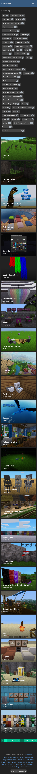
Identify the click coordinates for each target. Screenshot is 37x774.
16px (5, 15)
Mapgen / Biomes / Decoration (13, 69)
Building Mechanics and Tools (13, 23)
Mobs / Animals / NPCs (11, 77)
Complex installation (10, 35)
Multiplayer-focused (10, 81)
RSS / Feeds (30, 760)
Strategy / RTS (28, 119)
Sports (5, 119)
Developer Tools (22, 42)
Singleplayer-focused (10, 115)
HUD (28, 50)
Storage (16, 119)
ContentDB (6, 3)
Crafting (25, 35)
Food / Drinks (8, 50)
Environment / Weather (23, 46)
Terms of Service (27, 757)
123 (31, 740)
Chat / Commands (9, 27)
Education (7, 46)
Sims (16, 111)
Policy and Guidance (9, 760)
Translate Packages (13, 767)
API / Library (7, 19)
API (24, 760)
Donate (19, 760)
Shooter (6, 111)
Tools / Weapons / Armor (23, 123)
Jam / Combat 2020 (21, 54)
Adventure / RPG (18, 15)
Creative (6, 38)
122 (26, 740)
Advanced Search (29, 762)
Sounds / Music (27, 115)
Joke (29, 58)
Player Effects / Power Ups (12, 96)
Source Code (25, 767)
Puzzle (25, 104)
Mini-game (29, 73)
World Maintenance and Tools (13, 131)
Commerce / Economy (10, 31)
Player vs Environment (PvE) (12, 100)
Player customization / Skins (12, 92)
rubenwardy (28, 754)
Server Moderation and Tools (23, 108)
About (10, 757)
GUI (19, 50)
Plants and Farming (9, 88)
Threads (11, 764)
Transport (7, 127)
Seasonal (6, 108)
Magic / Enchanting (9, 65)
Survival (6, 123)
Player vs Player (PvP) (10, 104)
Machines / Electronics (11, 61)
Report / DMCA (17, 762)
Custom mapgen (20, 38)
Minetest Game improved (11, 73)
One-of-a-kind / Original (11, 85)
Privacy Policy (6, 762)
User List (4, 764)
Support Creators (29, 764)
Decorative (7, 42)
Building (20, 19)
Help (5, 757)
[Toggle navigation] (33, 3)
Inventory (7, 54)
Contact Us (17, 757)
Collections (18, 764)
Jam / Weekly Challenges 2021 (13, 58)
